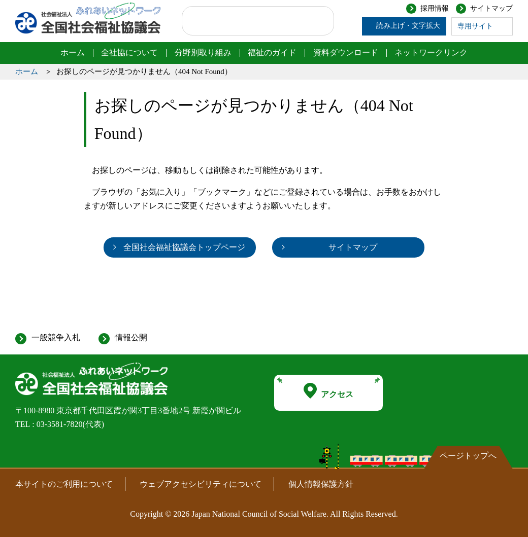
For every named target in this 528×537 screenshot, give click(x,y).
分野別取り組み (203, 52)
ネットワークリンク (431, 52)
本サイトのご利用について (64, 484)
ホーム (72, 52)
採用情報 (434, 8)
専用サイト (475, 26)
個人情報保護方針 (320, 484)
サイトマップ (491, 8)
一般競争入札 (55, 337)
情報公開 (131, 337)
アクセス (328, 391)
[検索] (248, 21)
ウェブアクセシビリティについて (200, 484)
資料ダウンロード (345, 52)
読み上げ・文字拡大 (408, 25)
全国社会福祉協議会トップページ (184, 247)
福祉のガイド (272, 52)
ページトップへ (468, 455)
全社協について (129, 52)
